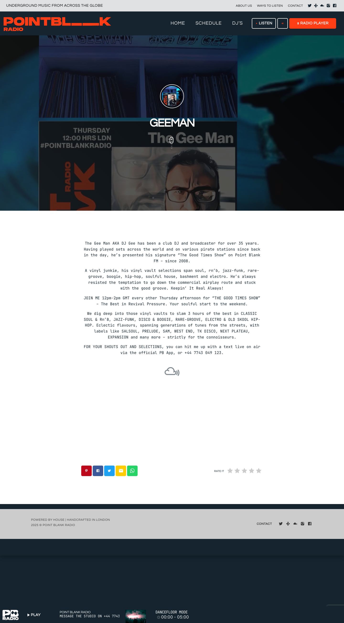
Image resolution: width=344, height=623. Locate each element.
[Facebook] (335, 6)
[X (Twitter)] (310, 6)
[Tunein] (316, 6)
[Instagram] (328, 6)
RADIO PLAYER (312, 23)
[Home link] (57, 23)
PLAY (33, 615)
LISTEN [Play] (263, 23)
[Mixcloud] (322, 6)
